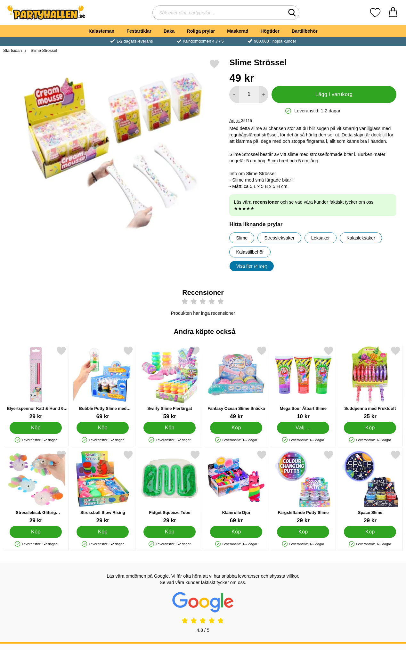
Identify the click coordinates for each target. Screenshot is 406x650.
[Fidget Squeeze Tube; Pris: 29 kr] (169, 487)
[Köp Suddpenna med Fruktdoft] (370, 428)
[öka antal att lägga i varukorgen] (263, 94)
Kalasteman (101, 31)
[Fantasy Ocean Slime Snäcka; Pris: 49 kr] (236, 383)
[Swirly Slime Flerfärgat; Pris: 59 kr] (169, 383)
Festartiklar (138, 31)
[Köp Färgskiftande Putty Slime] (303, 532)
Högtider (270, 31)
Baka (169, 31)
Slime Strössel (43, 50)
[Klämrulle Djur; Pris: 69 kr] (236, 487)
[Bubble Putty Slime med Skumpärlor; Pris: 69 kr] (102, 383)
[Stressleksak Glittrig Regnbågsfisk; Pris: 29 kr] (36, 487)
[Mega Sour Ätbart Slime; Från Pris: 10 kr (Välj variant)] (303, 383)
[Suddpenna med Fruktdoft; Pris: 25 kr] (370, 383)
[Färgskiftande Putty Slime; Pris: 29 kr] (303, 487)
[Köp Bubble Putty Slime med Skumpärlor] (103, 428)
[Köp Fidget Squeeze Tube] (169, 532)
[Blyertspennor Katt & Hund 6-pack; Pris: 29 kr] (36, 383)
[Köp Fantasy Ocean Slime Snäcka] (236, 428)
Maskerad (237, 31)
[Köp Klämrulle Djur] (236, 532)
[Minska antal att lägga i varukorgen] (234, 94)
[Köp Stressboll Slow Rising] (103, 532)
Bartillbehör (305, 31)
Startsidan (12, 50)
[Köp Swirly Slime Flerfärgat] (169, 428)
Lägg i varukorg (334, 94)
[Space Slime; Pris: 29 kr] (370, 487)
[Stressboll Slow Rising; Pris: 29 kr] (102, 487)
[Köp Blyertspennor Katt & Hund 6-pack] (36, 428)
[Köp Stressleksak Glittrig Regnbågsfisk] (36, 532)
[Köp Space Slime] (370, 532)
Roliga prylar (201, 31)
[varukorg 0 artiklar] (393, 13)
